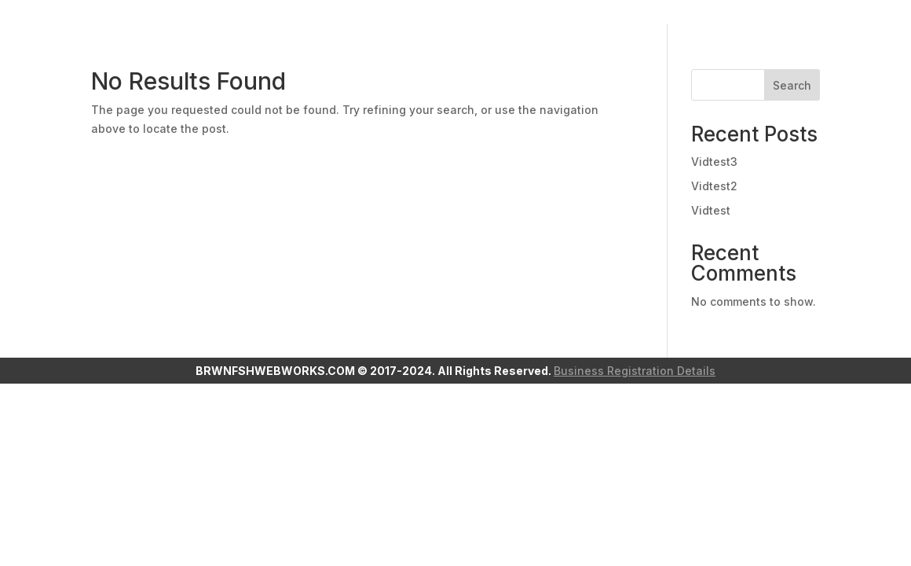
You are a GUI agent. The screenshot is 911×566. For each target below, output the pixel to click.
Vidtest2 (714, 186)
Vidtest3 (714, 161)
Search (792, 85)
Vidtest (710, 210)
